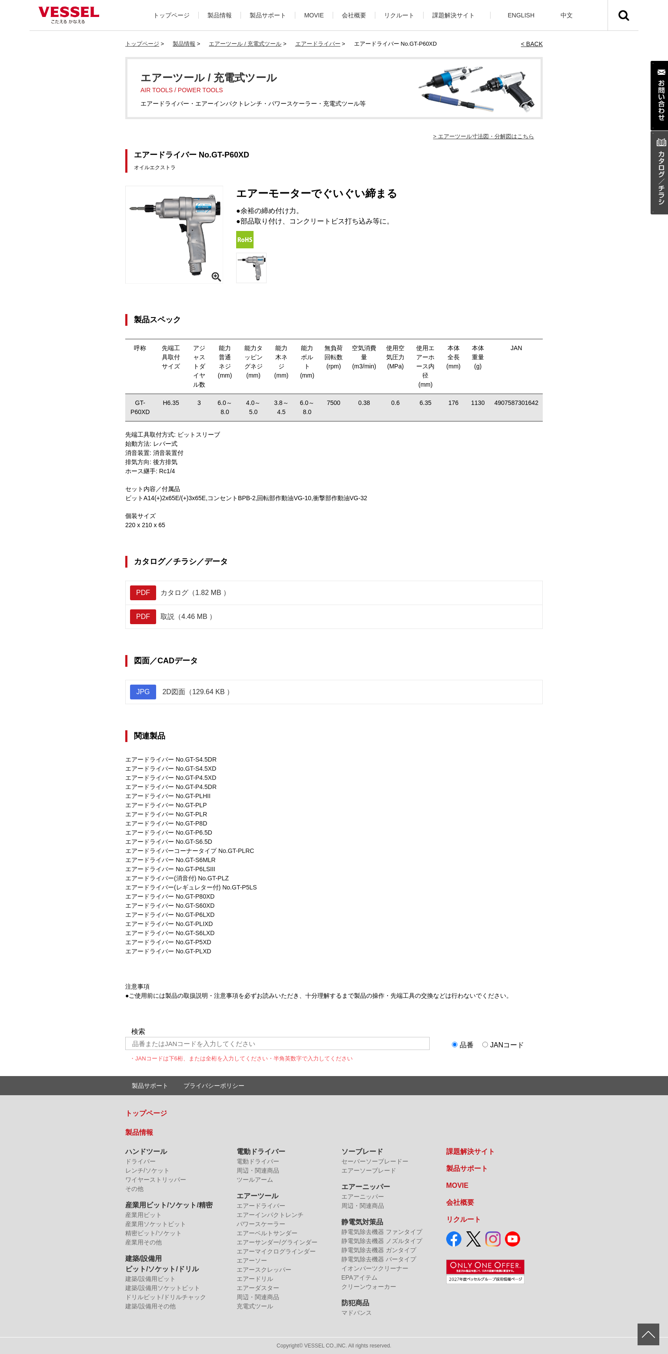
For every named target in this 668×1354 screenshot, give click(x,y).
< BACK (532, 43)
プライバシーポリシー (214, 1085)
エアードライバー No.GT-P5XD (168, 942)
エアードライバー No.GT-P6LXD (169, 914)
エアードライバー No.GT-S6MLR (170, 859)
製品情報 (219, 15)
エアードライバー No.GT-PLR (166, 814)
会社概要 (354, 15)
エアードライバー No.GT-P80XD (169, 896)
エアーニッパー (365, 1186)
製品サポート (268, 15)
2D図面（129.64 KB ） (182, 692)
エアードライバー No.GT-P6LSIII (170, 869)
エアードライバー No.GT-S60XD (169, 905)
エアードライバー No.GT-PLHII (167, 795)
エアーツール (257, 1196)
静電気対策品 (362, 1222)
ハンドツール (146, 1151)
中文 (567, 15)
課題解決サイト (453, 15)
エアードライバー (318, 43)
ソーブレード (362, 1151)
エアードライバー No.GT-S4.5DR (171, 759)
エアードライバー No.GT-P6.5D (168, 832)
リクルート (399, 15)
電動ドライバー (261, 1151)
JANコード (507, 1045)
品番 (467, 1045)
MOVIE (314, 15)
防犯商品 (355, 1303)
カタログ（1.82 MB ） (180, 592)
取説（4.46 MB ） (173, 616)
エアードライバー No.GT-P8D (166, 823)
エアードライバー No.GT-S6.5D (168, 841)
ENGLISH (521, 15)
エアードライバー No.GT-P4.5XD (170, 777)
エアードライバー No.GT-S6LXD (169, 932)
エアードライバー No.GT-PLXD (168, 951)
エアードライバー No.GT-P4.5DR (171, 786)
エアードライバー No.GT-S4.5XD (170, 768)
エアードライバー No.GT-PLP (166, 805)
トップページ (171, 15)
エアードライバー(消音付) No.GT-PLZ (177, 878)
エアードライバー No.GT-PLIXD (169, 923)
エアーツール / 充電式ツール (245, 43)
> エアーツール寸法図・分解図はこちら (483, 136)
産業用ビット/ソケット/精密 (169, 1205)
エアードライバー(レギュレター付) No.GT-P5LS (191, 887)
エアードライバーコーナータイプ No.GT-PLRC (189, 850)
